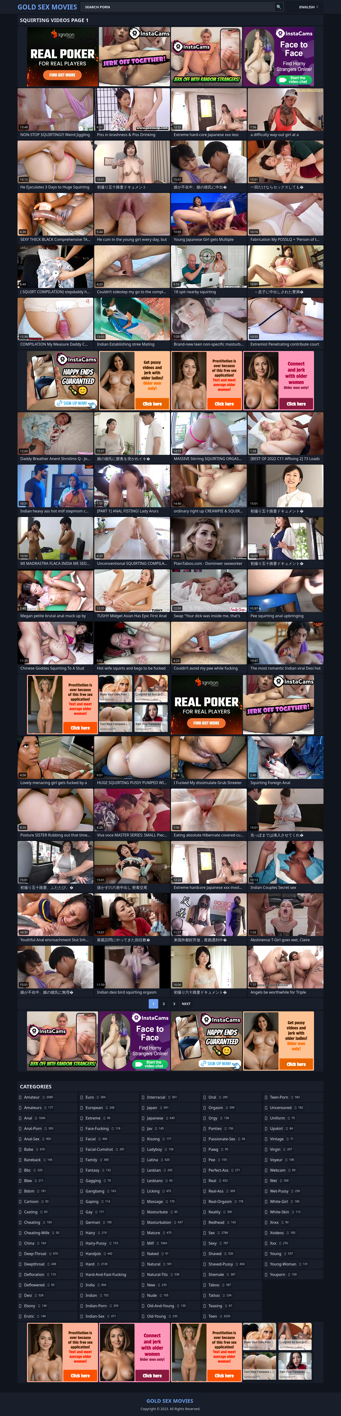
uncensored (287, 1107)
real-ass (222, 1191)
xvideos (283, 1232)
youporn (284, 1274)
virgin (281, 1149)
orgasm (222, 1107)
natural (160, 1264)
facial (97, 1138)
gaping (98, 1201)
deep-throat (41, 1253)
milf (157, 1243)
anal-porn (39, 1128)
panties (221, 1128)
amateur (39, 1097)
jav (156, 1128)
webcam (283, 1170)
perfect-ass (225, 1170)
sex (219, 1232)
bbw (34, 1180)
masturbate (163, 1211)
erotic (35, 1316)
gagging (99, 1180)
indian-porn (103, 1305)
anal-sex (38, 1138)
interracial (162, 1097)
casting (36, 1211)
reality (221, 1211)
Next (186, 1003)
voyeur (282, 1159)
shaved (221, 1253)
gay (95, 1211)
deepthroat (40, 1264)
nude (158, 1295)
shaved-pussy (227, 1264)
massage (161, 1201)
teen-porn (285, 1097)
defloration (40, 1274)
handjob (100, 1253)
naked (158, 1253)
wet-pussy (285, 1191)
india (97, 1284)
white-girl (285, 1201)
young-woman (289, 1264)
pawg (219, 1149)
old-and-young (167, 1305)
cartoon (37, 1201)
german (99, 1222)
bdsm (35, 1191)
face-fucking (103, 1128)
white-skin (286, 1211)
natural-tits (163, 1274)
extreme (99, 1118)
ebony (36, 1305)
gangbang (101, 1191)
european (101, 1107)
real (219, 1180)
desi (34, 1295)
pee (218, 1159)
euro (96, 1097)
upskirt (282, 1128)
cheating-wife (42, 1232)
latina (159, 1159)
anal (35, 1118)
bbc (34, 1170)
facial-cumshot (106, 1149)
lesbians (160, 1180)
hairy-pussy (102, 1243)
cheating (38, 1222)
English (307, 7)
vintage (282, 1138)
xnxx (280, 1222)
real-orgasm (226, 1201)
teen (220, 1316)
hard (97, 1264)
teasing (221, 1305)
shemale (223, 1274)
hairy (97, 1232)
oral (219, 1097)
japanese (161, 1118)
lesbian (160, 1170)
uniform (283, 1118)
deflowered (40, 1284)
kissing (159, 1138)
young (282, 1253)
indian (98, 1295)
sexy (219, 1243)
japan (158, 1107)
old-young (163, 1316)
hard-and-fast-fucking (106, 1275)
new (157, 1284)
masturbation (165, 1222)
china (35, 1243)
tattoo (221, 1295)
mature (160, 1232)
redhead (223, 1222)
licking (159, 1191)
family (98, 1159)
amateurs (39, 1107)
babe (35, 1149)
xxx (279, 1243)
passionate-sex (227, 1138)
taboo (220, 1284)
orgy (219, 1118)
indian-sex (101, 1316)
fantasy (99, 1170)
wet (280, 1180)
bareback (38, 1159)
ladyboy (161, 1149)
